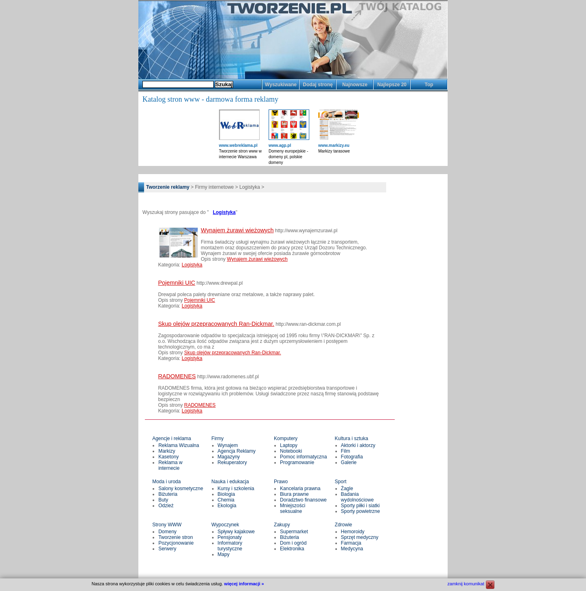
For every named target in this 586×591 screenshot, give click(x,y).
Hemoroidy (353, 531)
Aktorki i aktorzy (358, 445)
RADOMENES (177, 376)
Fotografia (352, 457)
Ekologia (227, 505)
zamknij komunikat (466, 583)
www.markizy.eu (334, 145)
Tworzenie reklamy (168, 187)
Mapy (224, 554)
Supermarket (294, 531)
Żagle (347, 488)
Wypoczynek (225, 525)
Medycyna (352, 549)
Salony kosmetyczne (180, 488)
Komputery (285, 438)
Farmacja (351, 543)
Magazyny (229, 457)
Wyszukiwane (281, 84)
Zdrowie (343, 525)
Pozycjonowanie (176, 543)
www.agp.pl (280, 145)
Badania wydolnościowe (357, 497)
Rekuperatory (232, 462)
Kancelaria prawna (300, 488)
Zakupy (282, 525)
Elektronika (292, 549)
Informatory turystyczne (230, 546)
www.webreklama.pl (238, 145)
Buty (163, 500)
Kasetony (168, 457)
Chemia (226, 500)
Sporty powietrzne (360, 511)
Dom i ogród (293, 543)
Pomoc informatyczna (303, 457)
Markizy (166, 451)
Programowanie (297, 462)
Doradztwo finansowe (303, 500)
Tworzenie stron (175, 537)
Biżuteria (167, 494)
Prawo (281, 481)
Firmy (218, 438)
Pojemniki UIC (176, 282)
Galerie (349, 462)
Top (428, 84)
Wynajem (228, 445)
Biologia (226, 494)
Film (345, 451)
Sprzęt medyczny (359, 537)
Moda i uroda (166, 481)
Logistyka (224, 212)
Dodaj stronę (317, 84)
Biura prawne (294, 494)
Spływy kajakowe (236, 531)
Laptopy (288, 445)
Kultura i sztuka (351, 438)
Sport (341, 481)
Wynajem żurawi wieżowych (237, 230)
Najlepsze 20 (392, 84)
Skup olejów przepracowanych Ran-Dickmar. (216, 324)
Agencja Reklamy (237, 451)
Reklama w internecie (170, 465)
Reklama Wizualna (178, 445)
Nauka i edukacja (230, 481)
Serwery (167, 549)
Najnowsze (354, 84)
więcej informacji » (244, 583)
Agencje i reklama (171, 438)
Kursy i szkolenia (236, 488)
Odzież (165, 505)
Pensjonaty (230, 537)
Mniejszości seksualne (292, 508)
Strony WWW (166, 525)
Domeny (167, 531)
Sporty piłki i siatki (360, 505)
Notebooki (291, 451)
